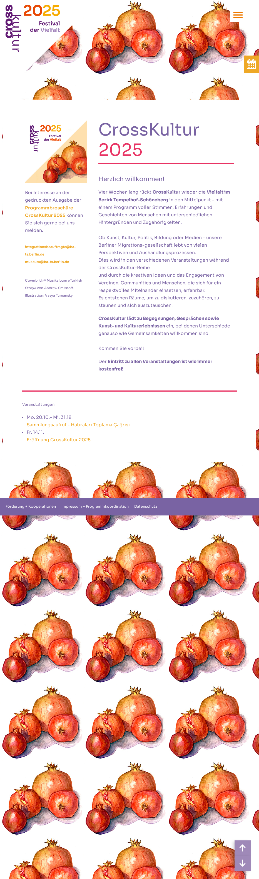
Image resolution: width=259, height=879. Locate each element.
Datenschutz (145, 506)
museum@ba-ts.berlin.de (47, 262)
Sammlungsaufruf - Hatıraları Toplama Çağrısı (78, 425)
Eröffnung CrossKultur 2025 (59, 440)
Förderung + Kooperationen (31, 506)
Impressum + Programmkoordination (95, 506)
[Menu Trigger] (238, 14)
